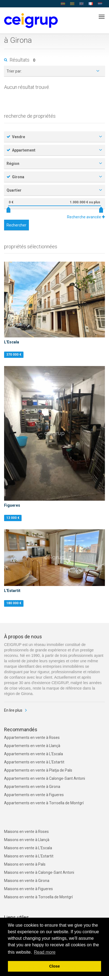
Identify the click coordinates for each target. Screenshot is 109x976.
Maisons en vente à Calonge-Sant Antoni (39, 872)
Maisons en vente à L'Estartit (28, 856)
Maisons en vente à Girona (26, 880)
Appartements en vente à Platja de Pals (38, 770)
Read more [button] (44, 952)
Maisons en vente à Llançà (26, 840)
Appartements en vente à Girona (32, 786)
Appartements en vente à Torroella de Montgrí (44, 803)
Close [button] (54, 966)
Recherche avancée (86, 217)
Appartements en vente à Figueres (34, 795)
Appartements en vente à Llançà (32, 746)
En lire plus (13, 710)
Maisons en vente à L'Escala (28, 848)
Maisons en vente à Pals (25, 864)
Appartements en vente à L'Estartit (34, 762)
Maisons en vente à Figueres (28, 889)
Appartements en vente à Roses (32, 737)
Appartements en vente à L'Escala (33, 754)
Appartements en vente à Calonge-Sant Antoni (44, 778)
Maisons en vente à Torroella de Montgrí (38, 897)
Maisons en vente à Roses (26, 831)
